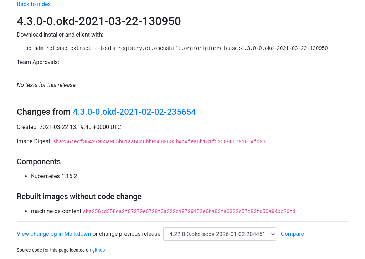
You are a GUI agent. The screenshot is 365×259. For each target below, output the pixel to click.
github (98, 250)
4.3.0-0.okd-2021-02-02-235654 (134, 112)
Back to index (34, 4)
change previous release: (131, 233)
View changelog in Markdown (54, 233)
